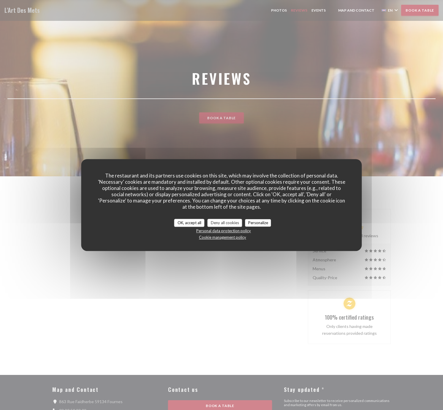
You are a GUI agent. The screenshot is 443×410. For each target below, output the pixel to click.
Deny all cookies (225, 222)
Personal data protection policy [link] (223, 230)
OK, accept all (189, 222)
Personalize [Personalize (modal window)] (258, 222)
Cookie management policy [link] (222, 237)
